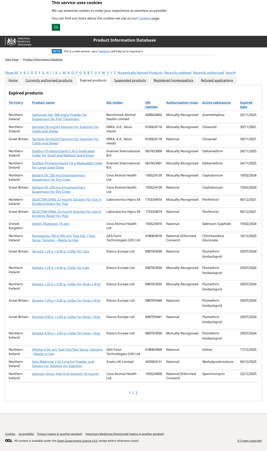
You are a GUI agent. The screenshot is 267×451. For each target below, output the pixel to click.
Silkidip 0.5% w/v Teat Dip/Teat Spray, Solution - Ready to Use (67, 351)
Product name (43, 102)
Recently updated (177, 72)
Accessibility (26, 434)
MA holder (114, 102)
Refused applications (217, 80)
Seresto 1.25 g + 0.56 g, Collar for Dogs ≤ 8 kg (66, 284)
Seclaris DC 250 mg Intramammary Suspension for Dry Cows (58, 177)
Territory (16, 102)
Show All (11, 72)
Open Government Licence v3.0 (77, 441)
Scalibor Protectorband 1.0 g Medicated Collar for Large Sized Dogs (67, 165)
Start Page (12, 59)
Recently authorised (208, 72)
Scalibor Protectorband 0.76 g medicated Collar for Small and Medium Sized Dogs (63, 153)
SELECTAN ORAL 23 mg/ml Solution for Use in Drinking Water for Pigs (66, 201)
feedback (104, 51)
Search (231, 72)
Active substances (216, 102)
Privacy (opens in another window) (59, 434)
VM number (151, 104)
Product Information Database (124, 40)
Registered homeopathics (173, 80)
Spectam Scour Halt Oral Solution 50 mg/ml (65, 374)
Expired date (246, 104)
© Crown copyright (249, 440)
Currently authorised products (49, 80)
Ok (56, 27)
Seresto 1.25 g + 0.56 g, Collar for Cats (60, 251)
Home (13, 80)
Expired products (93, 80)
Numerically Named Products (140, 72)
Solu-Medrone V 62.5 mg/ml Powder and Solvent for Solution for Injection (63, 363)
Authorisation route (182, 102)
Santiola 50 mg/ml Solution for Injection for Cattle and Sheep (65, 129)
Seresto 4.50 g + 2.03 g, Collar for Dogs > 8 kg (66, 317)
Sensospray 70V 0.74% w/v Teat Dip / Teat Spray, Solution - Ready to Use (63, 238)
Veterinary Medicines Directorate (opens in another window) (124, 434)
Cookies (144, 18)
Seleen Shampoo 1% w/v (51, 223)
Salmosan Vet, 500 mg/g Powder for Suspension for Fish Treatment (59, 117)
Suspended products (130, 80)
